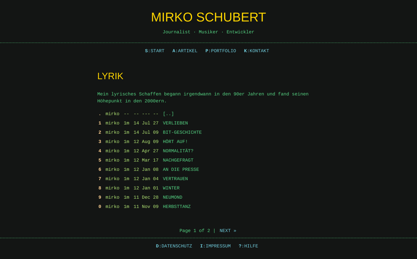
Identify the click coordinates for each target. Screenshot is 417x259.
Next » (228, 230)
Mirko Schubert (208, 17)
